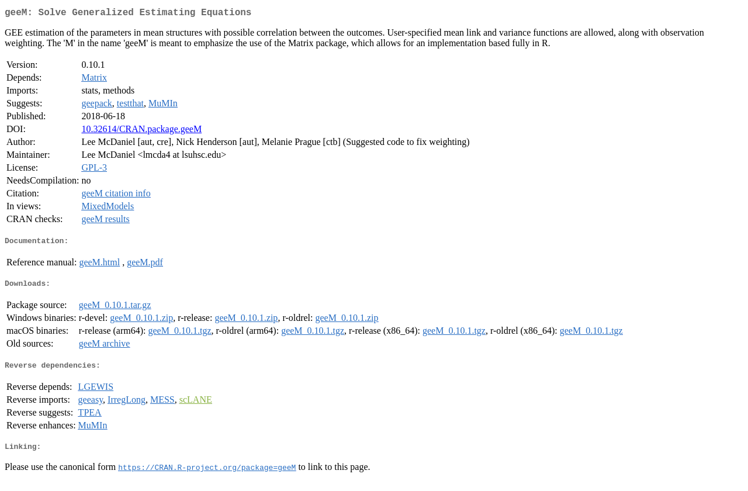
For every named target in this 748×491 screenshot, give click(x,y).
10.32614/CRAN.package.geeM (141, 131)
